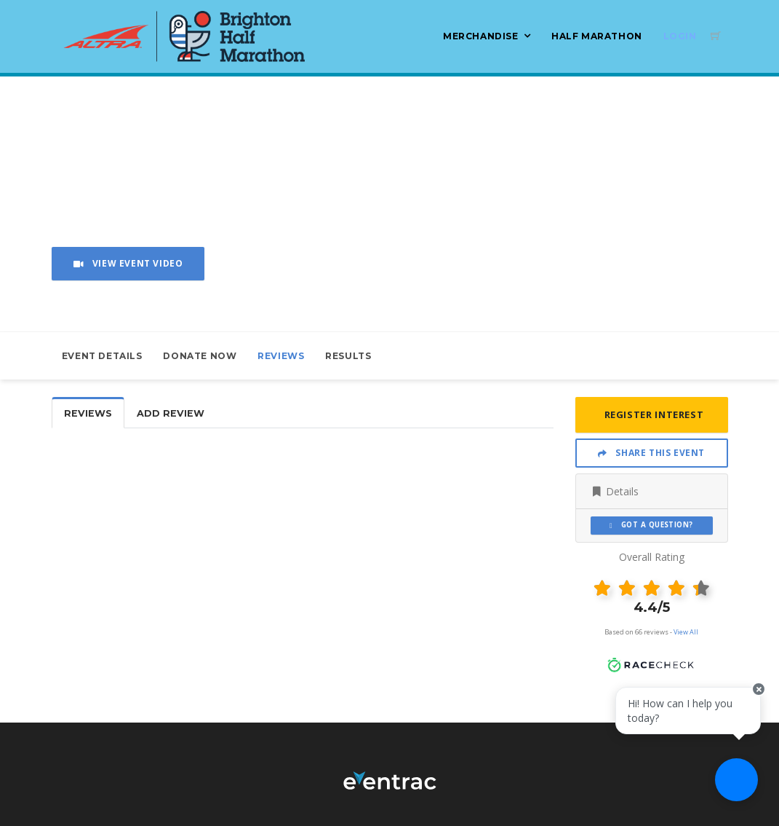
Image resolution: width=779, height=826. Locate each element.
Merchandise (481, 36)
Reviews (280, 355)
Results (348, 355)
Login (680, 36)
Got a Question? (651, 525)
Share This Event (651, 453)
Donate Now (199, 355)
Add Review (170, 413)
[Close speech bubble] (755, 700)
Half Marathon (596, 36)
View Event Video (128, 263)
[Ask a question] (735, 782)
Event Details (102, 355)
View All (686, 632)
